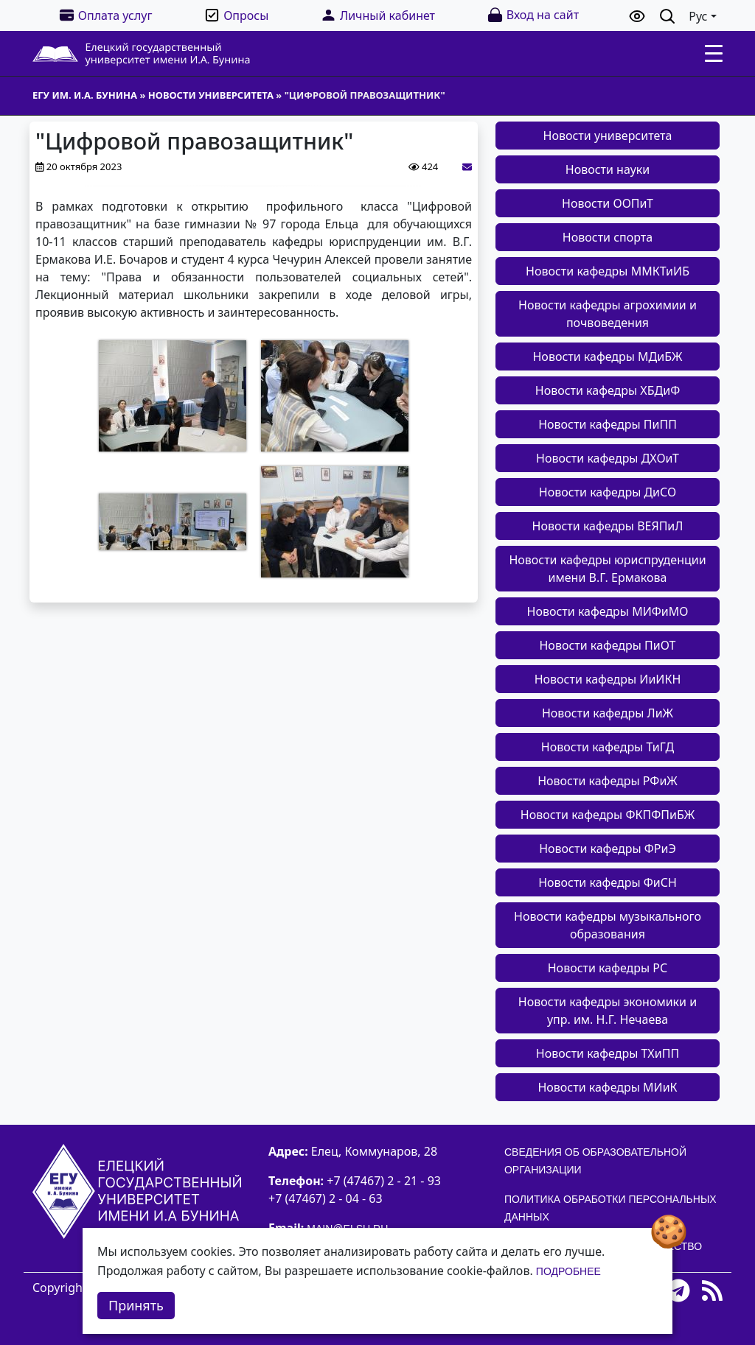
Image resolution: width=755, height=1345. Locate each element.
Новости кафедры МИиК (607, 1087)
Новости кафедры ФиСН (607, 882)
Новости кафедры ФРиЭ (607, 848)
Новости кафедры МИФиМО (608, 611)
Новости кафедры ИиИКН (608, 679)
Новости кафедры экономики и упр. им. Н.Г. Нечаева (607, 1011)
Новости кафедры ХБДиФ (608, 390)
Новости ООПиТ (607, 203)
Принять (136, 1305)
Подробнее (568, 1271)
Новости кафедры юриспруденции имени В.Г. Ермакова (607, 569)
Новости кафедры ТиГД (607, 747)
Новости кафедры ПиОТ (607, 645)
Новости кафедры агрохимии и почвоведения (607, 314)
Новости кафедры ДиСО (607, 492)
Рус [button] (698, 16)
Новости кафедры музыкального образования (607, 925)
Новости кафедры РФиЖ (607, 781)
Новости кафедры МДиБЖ (607, 356)
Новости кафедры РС (608, 968)
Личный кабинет (377, 15)
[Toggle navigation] (714, 53)
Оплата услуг (105, 15)
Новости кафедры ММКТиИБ (607, 271)
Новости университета (607, 135)
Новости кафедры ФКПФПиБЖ (608, 815)
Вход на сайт (533, 15)
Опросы (235, 15)
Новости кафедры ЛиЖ (607, 713)
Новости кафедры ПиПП (607, 424)
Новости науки (608, 169)
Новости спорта (608, 237)
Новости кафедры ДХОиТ (607, 458)
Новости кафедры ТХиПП (607, 1053)
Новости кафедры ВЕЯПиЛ (607, 526)
